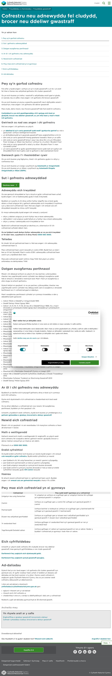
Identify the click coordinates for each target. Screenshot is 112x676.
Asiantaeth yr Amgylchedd (48, 166)
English (97, 3)
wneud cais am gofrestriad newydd (25, 480)
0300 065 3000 (44, 235)
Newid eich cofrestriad (12, 59)
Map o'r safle (47, 661)
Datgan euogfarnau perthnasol (15, 49)
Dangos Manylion (88, 357)
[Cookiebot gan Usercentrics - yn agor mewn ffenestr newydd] (93, 313)
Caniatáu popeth (84, 362)
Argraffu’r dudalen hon (101, 639)
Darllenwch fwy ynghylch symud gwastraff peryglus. (22, 558)
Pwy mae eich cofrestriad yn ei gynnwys (19, 64)
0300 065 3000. (21, 445)
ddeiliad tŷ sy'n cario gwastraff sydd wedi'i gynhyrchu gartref (31, 130)
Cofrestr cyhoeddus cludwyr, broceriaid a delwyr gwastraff (27, 620)
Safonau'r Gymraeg (31, 661)
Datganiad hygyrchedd (10, 661)
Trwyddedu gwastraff (42, 9)
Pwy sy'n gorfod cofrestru (13, 38)
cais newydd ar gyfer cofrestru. (14, 456)
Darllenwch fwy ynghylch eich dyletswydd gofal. (21, 553)
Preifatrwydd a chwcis (76, 661)
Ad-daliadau (8, 74)
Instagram (89, 652)
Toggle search (103, 3)
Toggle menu (109, 3)
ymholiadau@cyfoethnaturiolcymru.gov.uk (19, 586)
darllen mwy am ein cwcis (27, 338)
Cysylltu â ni (29, 650)
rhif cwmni (28, 470)
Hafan (4, 9)
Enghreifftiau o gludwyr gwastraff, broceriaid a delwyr (25, 617)
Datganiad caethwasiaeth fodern (16, 665)
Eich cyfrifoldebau (10, 69)
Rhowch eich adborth (44, 639)
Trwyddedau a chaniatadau (20, 9)
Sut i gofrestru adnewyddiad (15, 43)
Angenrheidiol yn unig (55, 362)
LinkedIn (85, 652)
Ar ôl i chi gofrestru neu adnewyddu (18, 54)
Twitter (80, 652)
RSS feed (94, 652)
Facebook (75, 652)
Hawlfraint (60, 661)
